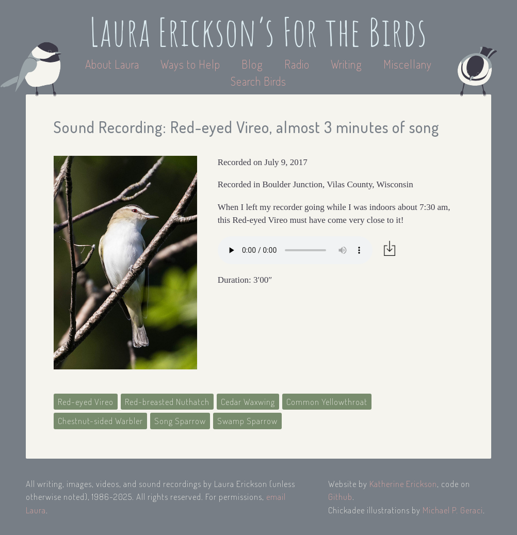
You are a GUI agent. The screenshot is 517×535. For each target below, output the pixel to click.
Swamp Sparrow (247, 420)
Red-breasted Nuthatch (167, 401)
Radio (298, 64)
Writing (346, 64)
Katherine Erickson (403, 483)
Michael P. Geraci (453, 510)
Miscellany (407, 64)
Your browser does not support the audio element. (295, 250)
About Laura (113, 64)
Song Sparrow (180, 420)
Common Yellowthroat (326, 401)
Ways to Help (191, 64)
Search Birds (258, 81)
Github (340, 496)
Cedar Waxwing (248, 401)
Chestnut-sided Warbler (100, 420)
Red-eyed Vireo (86, 401)
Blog (252, 64)
